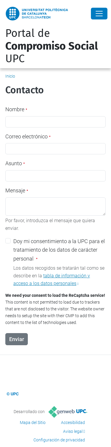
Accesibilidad (73, 422)
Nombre (16, 109)
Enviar (16, 339)
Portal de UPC (51, 46)
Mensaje (16, 190)
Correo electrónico (28, 136)
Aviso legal (73, 431)
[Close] (99, 13)
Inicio (10, 76)
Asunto (15, 163)
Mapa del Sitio (33, 422)
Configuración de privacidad (59, 440)
